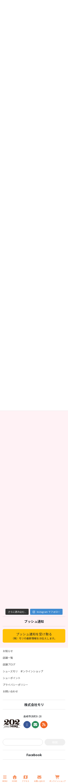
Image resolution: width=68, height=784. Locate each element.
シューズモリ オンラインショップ (23, 671)
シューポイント (11, 678)
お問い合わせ (10, 691)
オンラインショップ (57, 778)
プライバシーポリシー (15, 684)
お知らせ (8, 651)
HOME (14, 778)
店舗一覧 (8, 657)
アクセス (25, 778)
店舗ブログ (9, 664)
